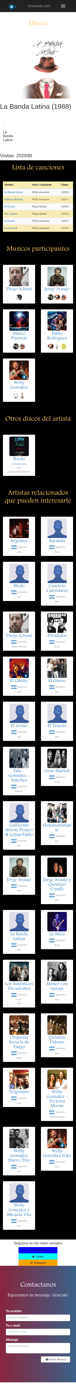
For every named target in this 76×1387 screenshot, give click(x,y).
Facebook (38, 1250)
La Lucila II (10, 228)
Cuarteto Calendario (57, 588)
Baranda (57, 541)
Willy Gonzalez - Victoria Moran (57, 1099)
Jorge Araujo (57, 289)
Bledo (19, 586)
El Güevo (57, 681)
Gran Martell (57, 771)
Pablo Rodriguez (57, 336)
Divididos (57, 636)
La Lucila (9, 221)
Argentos (19, 541)
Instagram (38, 1262)
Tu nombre (14, 1311)
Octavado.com (39, 6)
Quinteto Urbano (57, 1040)
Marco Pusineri (19, 336)
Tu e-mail (13, 1326)
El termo (19, 726)
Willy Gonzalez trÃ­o (57, 1153)
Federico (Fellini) (13, 199)
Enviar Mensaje (55, 1359)
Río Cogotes (11, 214)
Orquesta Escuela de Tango (19, 1042)
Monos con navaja (57, 986)
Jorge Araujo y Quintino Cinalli (57, 884)
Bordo (19, 459)
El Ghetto (19, 681)
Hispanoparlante (57, 828)
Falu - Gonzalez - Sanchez (19, 775)
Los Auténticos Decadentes (19, 986)
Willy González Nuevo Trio (19, 1156)
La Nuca (57, 934)
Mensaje (12, 1340)
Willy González (19, 385)
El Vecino (9, 206)
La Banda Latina (13, 192)
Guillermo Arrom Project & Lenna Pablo (19, 830)
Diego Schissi (19, 289)
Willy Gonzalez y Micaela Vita (19, 1210)
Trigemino (19, 1092)
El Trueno (57, 726)
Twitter (38, 1256)
